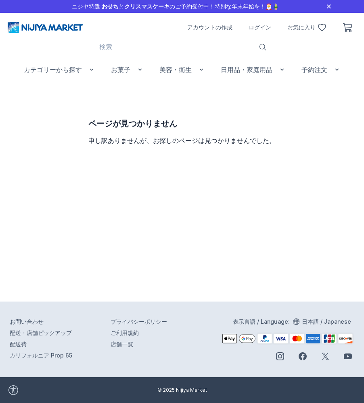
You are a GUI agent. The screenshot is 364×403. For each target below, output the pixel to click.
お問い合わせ (27, 321)
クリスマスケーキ (146, 6)
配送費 (18, 344)
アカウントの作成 (209, 27)
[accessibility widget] (48, 390)
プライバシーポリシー (139, 321)
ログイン (260, 27)
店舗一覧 (122, 344)
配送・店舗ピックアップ (41, 332)
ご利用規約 (125, 332)
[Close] (329, 6)
